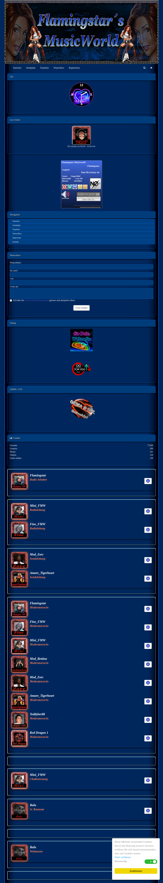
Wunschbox (58, 68)
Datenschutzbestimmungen (37, 300)
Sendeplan (30, 68)
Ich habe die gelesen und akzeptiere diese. (42, 300)
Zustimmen (136, 871)
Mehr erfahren (123, 857)
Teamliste (44, 68)
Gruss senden (81, 308)
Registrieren (74, 68)
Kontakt (15, 242)
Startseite (17, 68)
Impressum (16, 238)
